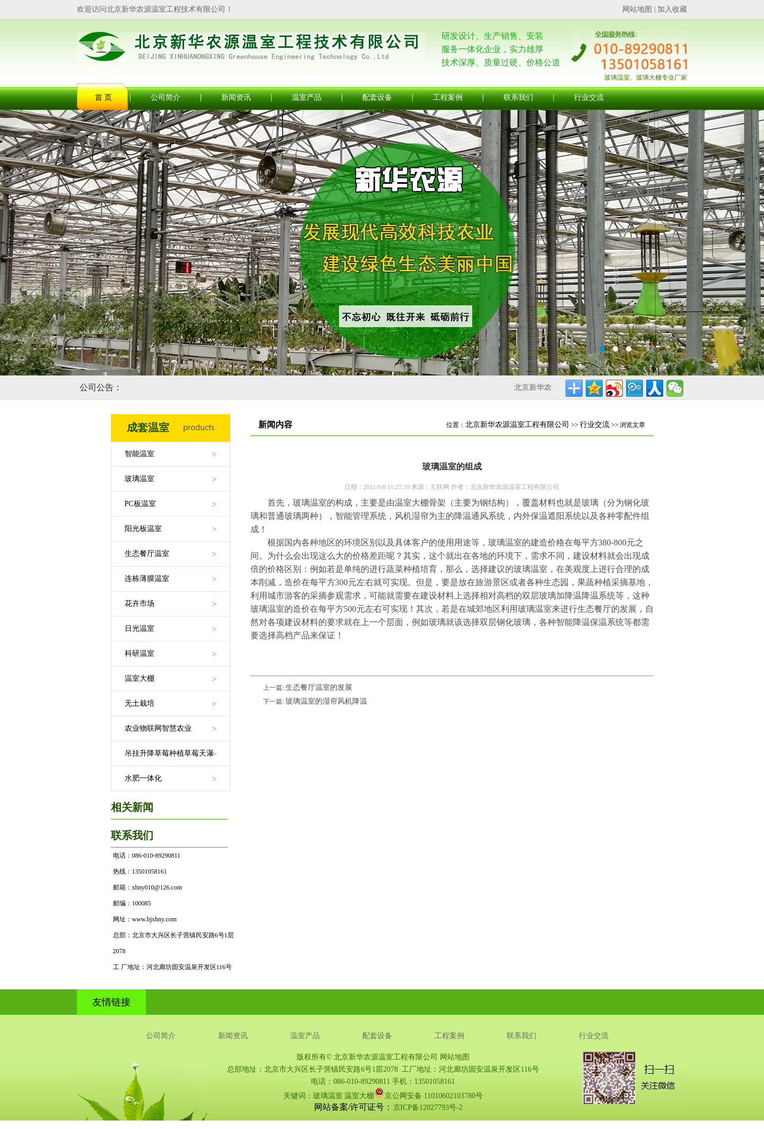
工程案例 (448, 97)
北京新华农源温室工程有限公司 (517, 425)
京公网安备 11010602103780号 (428, 1093)
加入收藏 (672, 9)
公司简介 (165, 97)
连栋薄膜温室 (147, 579)
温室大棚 (139, 678)
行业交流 (589, 97)
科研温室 (139, 653)
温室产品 (307, 97)
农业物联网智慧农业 (158, 728)
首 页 (103, 97)
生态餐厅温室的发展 (318, 687)
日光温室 (139, 628)
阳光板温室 (143, 529)
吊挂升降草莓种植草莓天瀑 (169, 753)
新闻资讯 (236, 97)
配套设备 (377, 97)
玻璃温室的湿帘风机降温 (326, 701)
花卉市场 (139, 604)
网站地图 (637, 9)
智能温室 (139, 454)
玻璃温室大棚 (382, 242)
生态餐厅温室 (147, 554)
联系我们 (518, 97)
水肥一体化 (143, 778)
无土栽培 (139, 703)
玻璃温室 (139, 479)
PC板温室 (140, 504)
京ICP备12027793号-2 (428, 1107)
